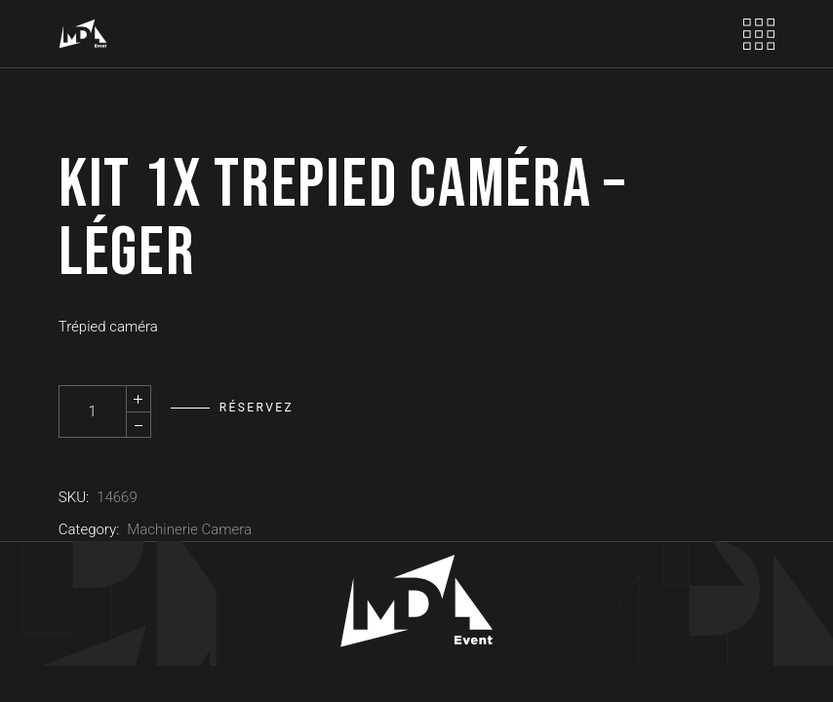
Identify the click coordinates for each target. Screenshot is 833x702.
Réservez (256, 407)
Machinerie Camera (189, 529)
